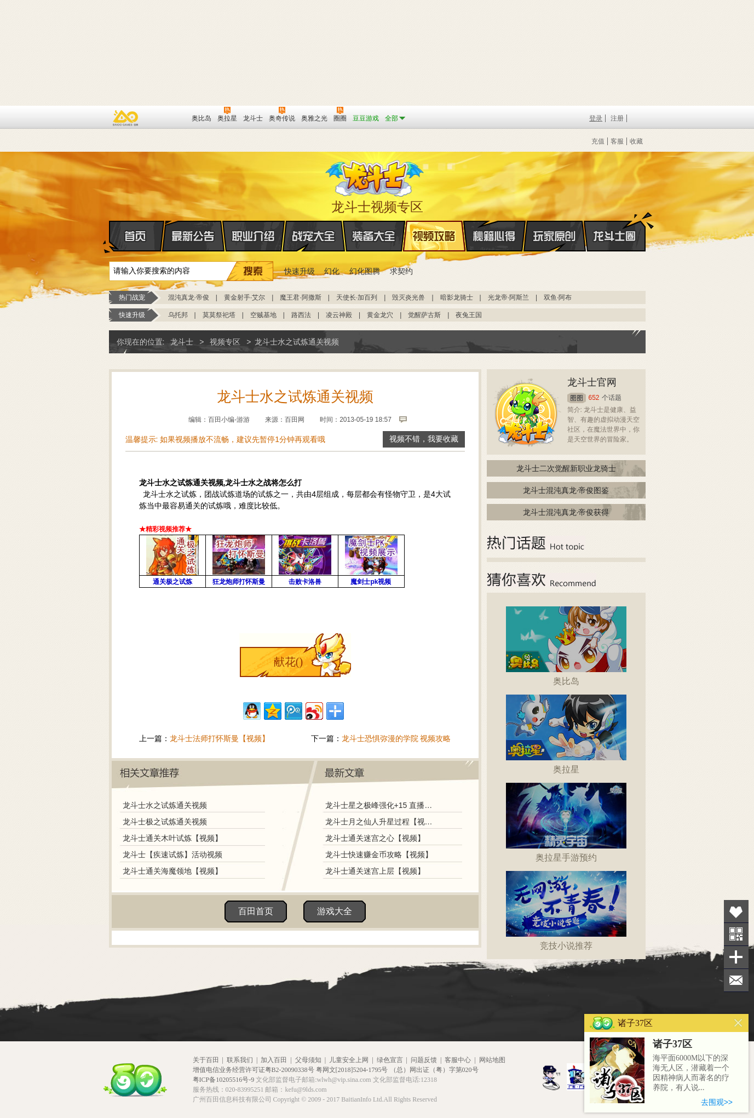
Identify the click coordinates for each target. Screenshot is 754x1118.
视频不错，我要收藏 (423, 439)
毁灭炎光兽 (408, 297)
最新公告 (193, 236)
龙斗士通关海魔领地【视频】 (172, 871)
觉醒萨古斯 (424, 315)
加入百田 (274, 1060)
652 (594, 398)
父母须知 (308, 1060)
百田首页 (255, 911)
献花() (288, 662)
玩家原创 (554, 236)
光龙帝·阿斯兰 (508, 297)
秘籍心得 (494, 236)
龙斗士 (376, 176)
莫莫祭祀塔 (219, 315)
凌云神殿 (339, 315)
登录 (595, 118)
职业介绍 (253, 236)
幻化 (331, 271)
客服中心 (458, 1060)
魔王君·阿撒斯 (300, 297)
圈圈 (576, 398)
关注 (736, 934)
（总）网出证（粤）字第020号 (434, 1070)
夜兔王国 (469, 315)
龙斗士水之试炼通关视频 (165, 805)
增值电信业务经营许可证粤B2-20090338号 (253, 1070)
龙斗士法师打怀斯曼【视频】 (219, 738)
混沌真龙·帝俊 (188, 297)
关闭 (738, 1023)
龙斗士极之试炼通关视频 (165, 821)
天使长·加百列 (356, 297)
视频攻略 (434, 236)
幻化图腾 (364, 271)
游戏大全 (334, 911)
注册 (617, 118)
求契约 (401, 271)
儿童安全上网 (349, 1060)
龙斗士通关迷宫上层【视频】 (375, 871)
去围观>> (717, 1102)
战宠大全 (314, 236)
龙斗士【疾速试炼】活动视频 (172, 854)
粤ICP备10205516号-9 (224, 1079)
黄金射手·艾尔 (244, 297)
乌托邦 (178, 315)
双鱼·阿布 (558, 297)
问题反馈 (424, 1060)
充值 (598, 141)
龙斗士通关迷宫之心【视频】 (375, 838)
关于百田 (206, 1060)
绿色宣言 (390, 1060)
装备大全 (374, 236)
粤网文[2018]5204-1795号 (352, 1070)
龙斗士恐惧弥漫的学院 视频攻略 (396, 738)
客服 (617, 141)
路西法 (301, 315)
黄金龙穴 (380, 315)
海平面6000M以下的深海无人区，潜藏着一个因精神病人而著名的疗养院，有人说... (691, 1073)
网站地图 (492, 1060)
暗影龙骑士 (456, 297)
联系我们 (240, 1060)
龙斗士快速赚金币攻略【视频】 (379, 854)
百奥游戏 (126, 118)
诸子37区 (672, 1044)
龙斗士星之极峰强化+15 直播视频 (382, 805)
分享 (736, 957)
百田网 (167, 117)
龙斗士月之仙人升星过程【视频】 (382, 821)
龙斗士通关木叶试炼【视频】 (172, 838)
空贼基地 (263, 315)
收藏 (636, 141)
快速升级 (299, 271)
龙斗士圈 (615, 226)
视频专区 (225, 341)
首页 (110, 236)
